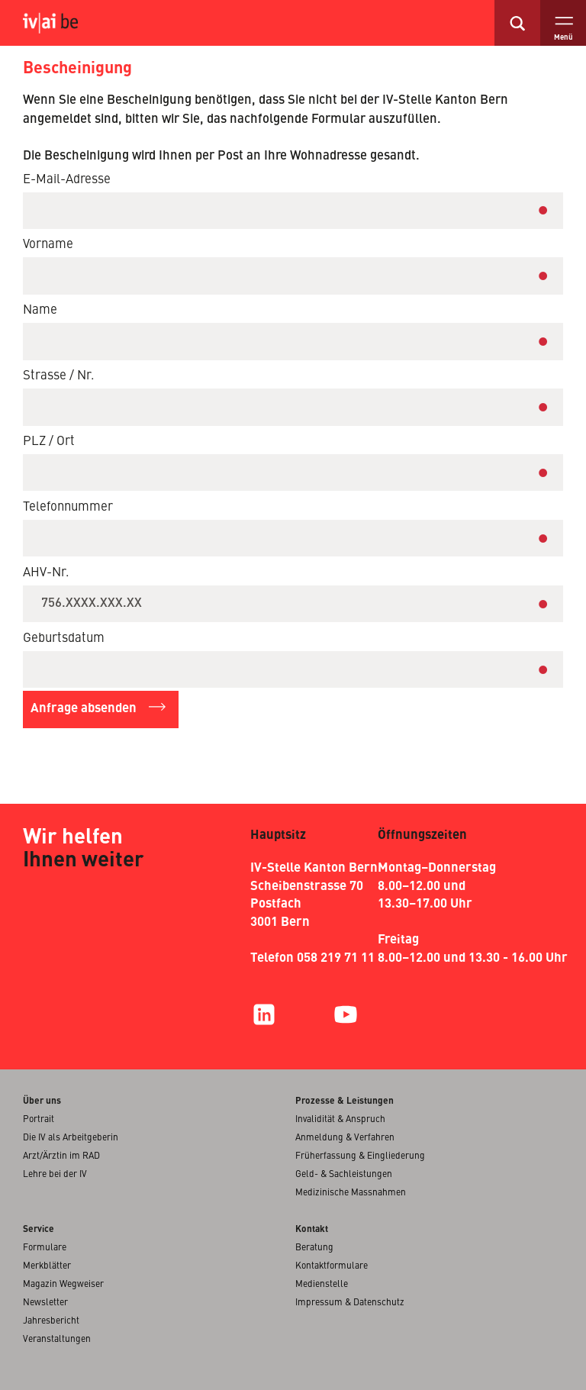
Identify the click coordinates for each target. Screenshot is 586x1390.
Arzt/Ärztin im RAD (61, 1156)
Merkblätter (47, 1266)
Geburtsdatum (64, 638)
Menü (563, 37)
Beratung (314, 1248)
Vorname (48, 244)
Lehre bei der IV (55, 1174)
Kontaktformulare (331, 1266)
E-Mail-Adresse (67, 179)
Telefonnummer (68, 507)
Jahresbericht (51, 1321)
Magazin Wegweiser (63, 1284)
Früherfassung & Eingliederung (360, 1156)
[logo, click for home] (62, 23)
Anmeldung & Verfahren (344, 1138)
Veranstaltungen (57, 1339)
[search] (517, 23)
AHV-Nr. (46, 572)
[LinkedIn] (264, 1014)
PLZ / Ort (49, 441)
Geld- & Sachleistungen (343, 1174)
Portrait (38, 1119)
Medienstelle (321, 1284)
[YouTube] (345, 1014)
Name (40, 310)
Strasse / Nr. (59, 375)
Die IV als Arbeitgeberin (70, 1138)
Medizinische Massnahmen (350, 1193)
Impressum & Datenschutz (349, 1303)
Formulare (44, 1248)
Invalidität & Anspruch (340, 1119)
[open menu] (563, 23)
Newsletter (45, 1303)
